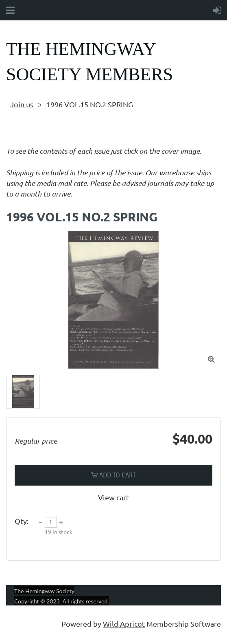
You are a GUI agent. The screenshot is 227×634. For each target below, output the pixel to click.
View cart (113, 497)
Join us (21, 104)
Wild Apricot (124, 623)
